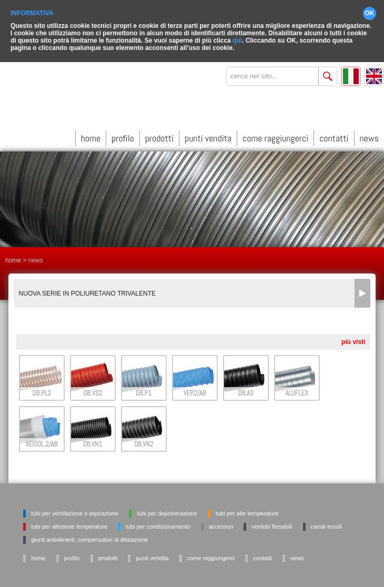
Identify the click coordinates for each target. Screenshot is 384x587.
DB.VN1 (93, 442)
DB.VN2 (143, 442)
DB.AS (245, 391)
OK (370, 10)
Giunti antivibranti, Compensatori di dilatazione (89, 537)
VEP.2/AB (195, 391)
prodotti (159, 135)
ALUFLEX (296, 391)
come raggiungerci (275, 135)
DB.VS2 (92, 391)
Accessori (221, 524)
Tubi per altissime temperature (69, 524)
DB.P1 (143, 391)
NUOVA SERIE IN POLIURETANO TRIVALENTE (87, 291)
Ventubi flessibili (271, 524)
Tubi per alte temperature (247, 511)
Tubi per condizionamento (158, 524)
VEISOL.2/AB (42, 442)
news (369, 135)
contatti (333, 135)
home (90, 135)
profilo (123, 135)
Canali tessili (326, 524)
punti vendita (208, 135)
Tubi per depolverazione (167, 511)
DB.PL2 (41, 391)
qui (237, 38)
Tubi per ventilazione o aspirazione (74, 511)
